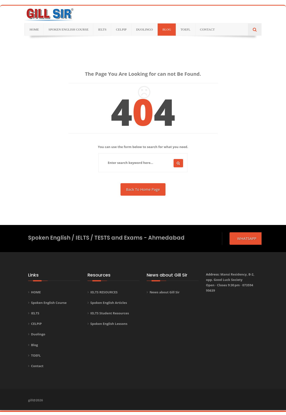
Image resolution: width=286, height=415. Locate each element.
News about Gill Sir (165, 292)
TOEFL (36, 355)
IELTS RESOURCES (104, 292)
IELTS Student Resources (109, 313)
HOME (36, 292)
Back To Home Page (143, 189)
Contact (37, 366)
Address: (230, 282)
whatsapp (246, 238)
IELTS (35, 313)
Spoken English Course (49, 302)
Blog (34, 345)
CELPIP (36, 323)
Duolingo (38, 334)
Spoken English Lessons (109, 323)
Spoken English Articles (108, 302)
